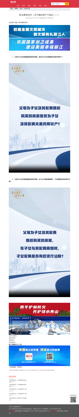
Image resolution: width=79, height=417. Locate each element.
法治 (21, 8)
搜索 (67, 3)
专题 (40, 5)
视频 (39, 118)
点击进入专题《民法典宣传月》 (19, 22)
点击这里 (42, 370)
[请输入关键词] (58, 3)
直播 (34, 5)
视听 (29, 5)
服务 (45, 5)
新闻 (23, 5)
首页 (18, 5)
